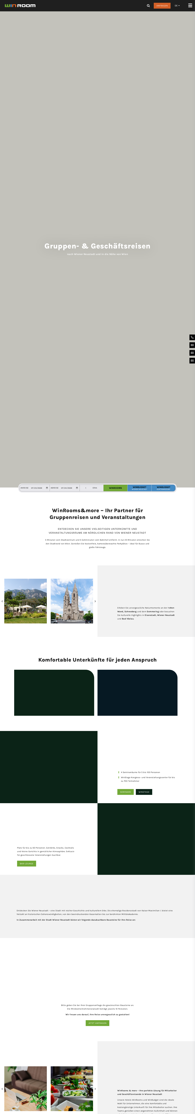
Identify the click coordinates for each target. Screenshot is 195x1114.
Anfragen (162, 5)
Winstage (144, 792)
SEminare (125, 792)
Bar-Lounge (26, 863)
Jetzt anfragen (97, 1023)
